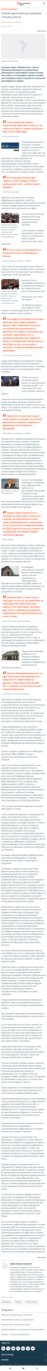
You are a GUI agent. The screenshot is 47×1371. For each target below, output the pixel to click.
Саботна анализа (9, 9)
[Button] (42, 31)
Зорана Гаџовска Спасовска (11, 22)
